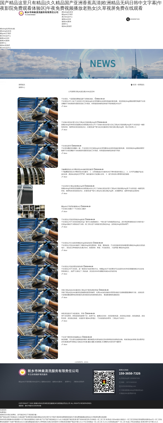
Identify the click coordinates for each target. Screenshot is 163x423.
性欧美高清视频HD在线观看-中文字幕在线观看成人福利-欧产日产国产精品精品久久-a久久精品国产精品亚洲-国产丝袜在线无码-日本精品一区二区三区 (53, 419)
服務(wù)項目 (66, 19)
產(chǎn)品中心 (67, 17)
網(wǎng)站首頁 (67, 12)
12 (85, 362)
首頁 (134, 85)
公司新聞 (71, 91)
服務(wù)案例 (66, 21)
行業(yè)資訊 (79, 91)
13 (86, 362)
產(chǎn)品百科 (89, 91)
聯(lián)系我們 (67, 26)
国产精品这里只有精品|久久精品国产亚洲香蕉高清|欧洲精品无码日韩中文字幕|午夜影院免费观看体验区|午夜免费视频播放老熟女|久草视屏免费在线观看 (53, 417)
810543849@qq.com (128, 386)
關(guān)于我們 (67, 14)
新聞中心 (65, 24)
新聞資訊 (141, 85)
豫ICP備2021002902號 (33, 406)
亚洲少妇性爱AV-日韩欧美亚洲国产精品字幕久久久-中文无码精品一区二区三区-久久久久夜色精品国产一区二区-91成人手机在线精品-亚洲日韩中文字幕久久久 (102, 422)
